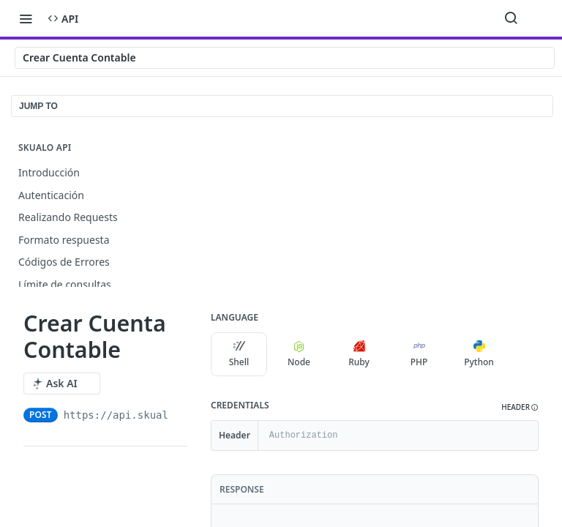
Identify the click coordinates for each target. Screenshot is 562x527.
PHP (419, 354)
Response (242, 489)
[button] (520, 407)
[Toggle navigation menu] (26, 18)
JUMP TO (38, 106)
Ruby (359, 354)
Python (479, 354)
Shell (239, 354)
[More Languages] (522, 354)
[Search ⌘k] (511, 18)
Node (299, 354)
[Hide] (526, 435)
